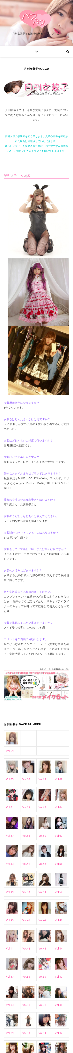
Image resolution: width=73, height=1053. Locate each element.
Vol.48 (58, 920)
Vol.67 (42, 779)
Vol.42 (26, 948)
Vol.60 (58, 835)
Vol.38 (26, 976)
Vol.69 (10, 751)
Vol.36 (58, 1005)
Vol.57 (10, 835)
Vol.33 (10, 1005)
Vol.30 (26, 1033)
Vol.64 (58, 807)
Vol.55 (42, 864)
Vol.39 (42, 976)
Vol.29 (10, 1033)
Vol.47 (42, 920)
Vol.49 (10, 892)
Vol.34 (26, 1005)
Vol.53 (10, 864)
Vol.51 (42, 892)
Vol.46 (26, 920)
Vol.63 (42, 807)
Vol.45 (10, 920)
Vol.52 (58, 892)
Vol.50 (26, 892)
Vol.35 (42, 1005)
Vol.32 (58, 1033)
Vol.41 (10, 948)
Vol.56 (58, 864)
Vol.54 (26, 864)
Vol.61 (10, 807)
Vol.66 (26, 779)
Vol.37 (10, 976)
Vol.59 (42, 835)
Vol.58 (26, 835)
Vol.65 (10, 779)
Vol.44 (58, 948)
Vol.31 (42, 1033)
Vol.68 (58, 779)
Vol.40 (58, 976)
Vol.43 (42, 948)
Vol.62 (26, 807)
